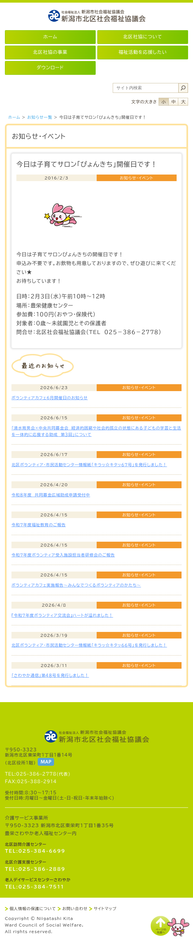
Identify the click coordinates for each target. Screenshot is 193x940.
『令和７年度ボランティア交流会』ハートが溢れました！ (62, 615)
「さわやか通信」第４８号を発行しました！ (50, 675)
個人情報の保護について (33, 908)
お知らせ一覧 (39, 117)
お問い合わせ (74, 908)
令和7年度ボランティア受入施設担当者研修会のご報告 (63, 555)
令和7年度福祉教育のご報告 (38, 525)
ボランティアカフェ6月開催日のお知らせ (49, 398)
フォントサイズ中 (173, 102)
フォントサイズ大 (183, 102)
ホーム (14, 117)
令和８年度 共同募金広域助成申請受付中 (50, 495)
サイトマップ (105, 908)
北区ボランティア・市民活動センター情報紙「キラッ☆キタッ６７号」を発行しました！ (89, 465)
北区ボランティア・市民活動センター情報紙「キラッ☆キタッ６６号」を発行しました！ (89, 645)
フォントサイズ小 (163, 102)
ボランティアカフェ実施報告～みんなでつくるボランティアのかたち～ (76, 585)
